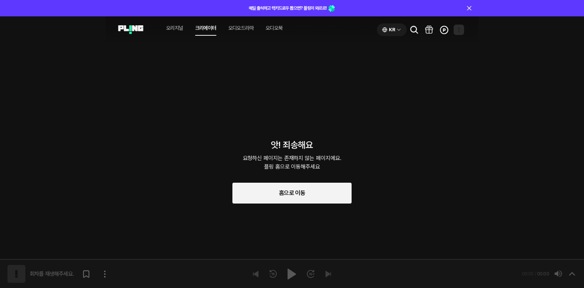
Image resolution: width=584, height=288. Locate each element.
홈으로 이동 (292, 192)
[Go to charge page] (444, 29)
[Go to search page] (414, 29)
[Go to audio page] (131, 29)
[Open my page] (458, 29)
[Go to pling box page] (429, 29)
